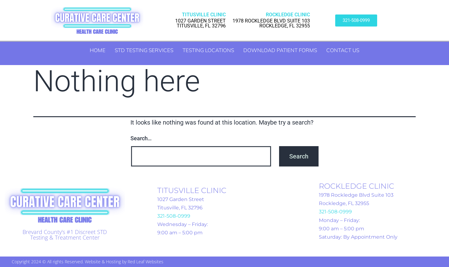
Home (97, 50)
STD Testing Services (144, 50)
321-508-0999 (173, 216)
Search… (141, 138)
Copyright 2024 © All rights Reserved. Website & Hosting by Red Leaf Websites (87, 262)
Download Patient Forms (280, 50)
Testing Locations (208, 50)
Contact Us (342, 50)
